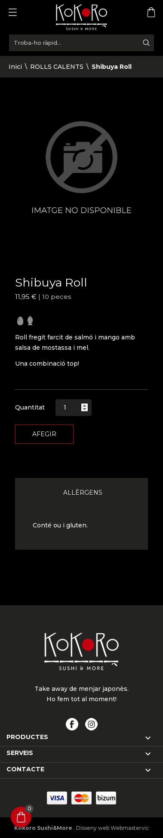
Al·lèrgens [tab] (82, 492)
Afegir (44, 434)
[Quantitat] (73, 407)
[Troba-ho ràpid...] (81, 42)
